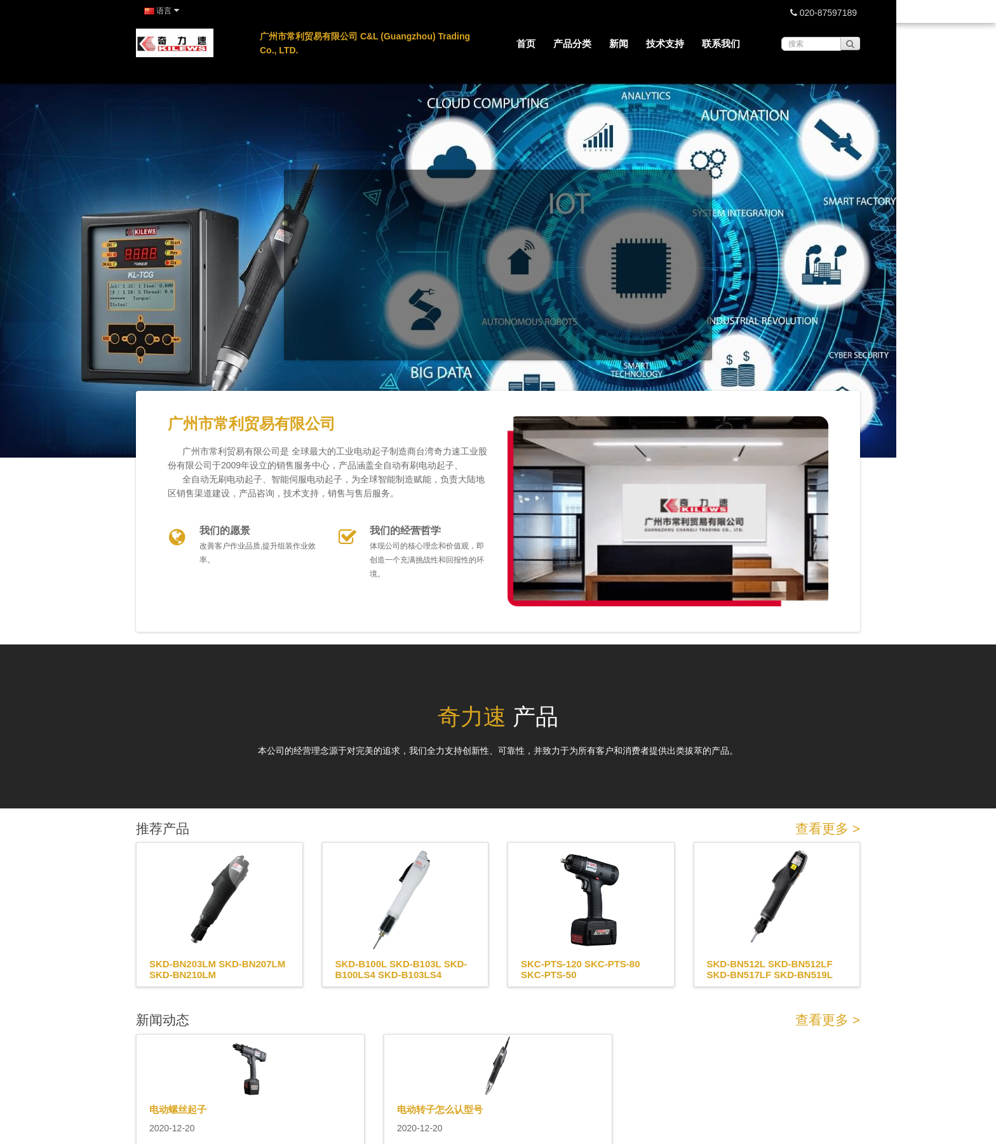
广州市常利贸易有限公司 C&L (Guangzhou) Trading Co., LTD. (365, 43)
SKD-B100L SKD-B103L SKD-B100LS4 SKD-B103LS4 (401, 969)
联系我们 (721, 43)
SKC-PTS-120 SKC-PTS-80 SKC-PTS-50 (580, 969)
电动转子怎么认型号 (440, 1109)
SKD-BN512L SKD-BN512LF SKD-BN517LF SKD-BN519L (770, 969)
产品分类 (572, 43)
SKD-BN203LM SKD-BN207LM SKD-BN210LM (217, 969)
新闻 (618, 43)
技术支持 (665, 43)
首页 (525, 43)
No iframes (498, 228)
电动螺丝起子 (177, 1109)
